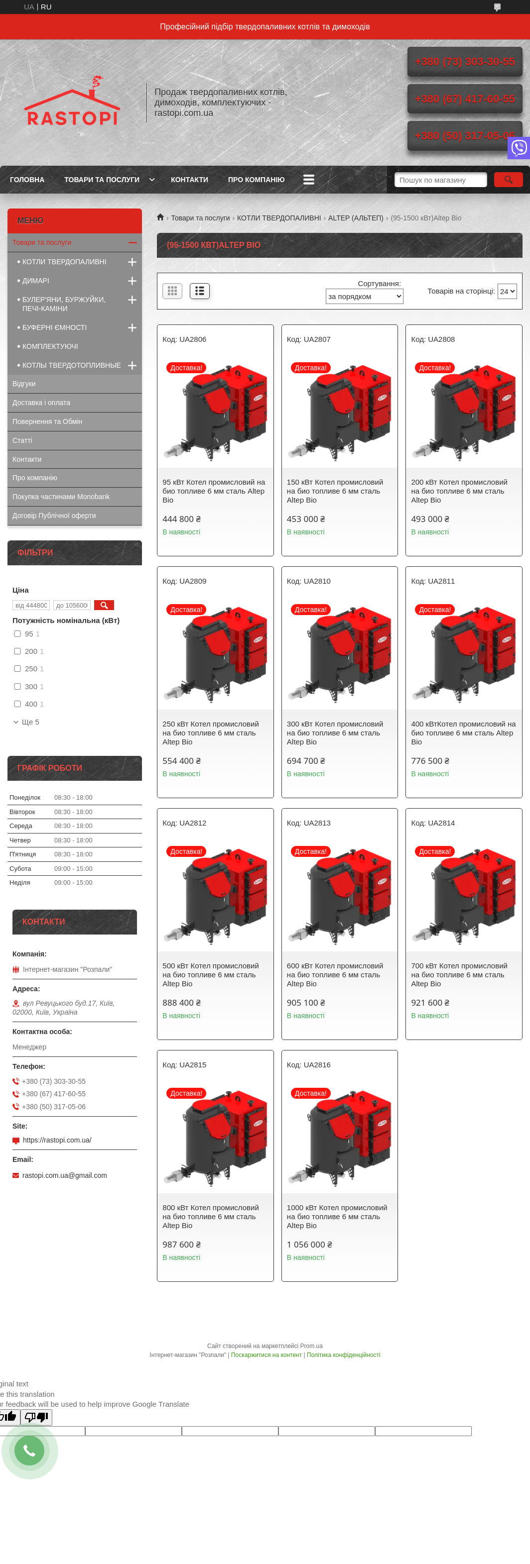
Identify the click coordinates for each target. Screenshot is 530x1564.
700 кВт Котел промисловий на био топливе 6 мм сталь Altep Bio (459, 974)
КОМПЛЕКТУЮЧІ (50, 346)
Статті (22, 440)
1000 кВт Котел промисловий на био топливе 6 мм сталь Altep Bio (337, 1216)
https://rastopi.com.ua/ (57, 1140)
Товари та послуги (101, 180)
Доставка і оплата (41, 403)
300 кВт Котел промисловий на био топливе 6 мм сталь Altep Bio (335, 733)
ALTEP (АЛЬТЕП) (356, 218)
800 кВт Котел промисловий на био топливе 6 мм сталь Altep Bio (210, 1216)
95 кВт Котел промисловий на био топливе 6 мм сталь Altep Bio (213, 491)
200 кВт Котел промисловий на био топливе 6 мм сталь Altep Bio (459, 491)
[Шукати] (508, 179)
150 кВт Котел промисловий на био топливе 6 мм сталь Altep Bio (335, 491)
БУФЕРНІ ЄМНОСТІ (54, 327)
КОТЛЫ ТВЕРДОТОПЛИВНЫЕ (71, 365)
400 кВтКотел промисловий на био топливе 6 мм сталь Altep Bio (463, 733)
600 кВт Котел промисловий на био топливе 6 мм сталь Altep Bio (335, 974)
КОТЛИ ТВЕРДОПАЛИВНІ (279, 218)
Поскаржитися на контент (266, 1355)
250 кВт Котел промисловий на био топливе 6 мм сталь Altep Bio (210, 733)
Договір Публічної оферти (54, 516)
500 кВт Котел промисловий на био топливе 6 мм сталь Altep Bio (210, 974)
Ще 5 (30, 722)
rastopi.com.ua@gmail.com (64, 1175)
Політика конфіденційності (344, 1355)
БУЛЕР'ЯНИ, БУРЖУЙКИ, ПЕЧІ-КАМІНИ (64, 304)
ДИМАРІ (35, 281)
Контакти (189, 180)
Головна (27, 180)
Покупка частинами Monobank (61, 497)
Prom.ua (311, 1346)
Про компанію (256, 180)
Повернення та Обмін (47, 421)
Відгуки (24, 384)
